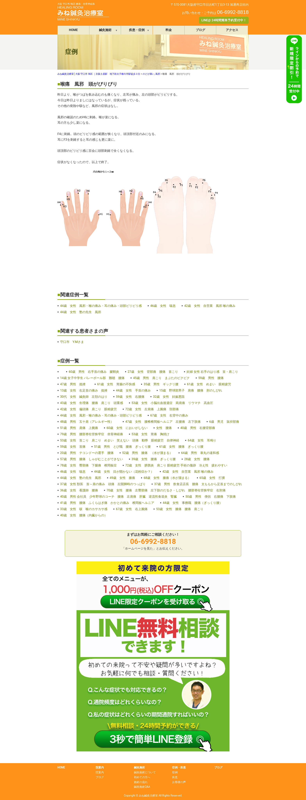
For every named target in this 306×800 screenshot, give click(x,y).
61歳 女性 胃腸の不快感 (116, 384)
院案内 (100, 772)
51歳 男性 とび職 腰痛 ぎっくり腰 (122, 446)
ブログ (200, 30)
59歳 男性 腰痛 (211, 378)
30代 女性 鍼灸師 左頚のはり (83, 397)
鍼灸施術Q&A (142, 786)
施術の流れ (141, 782)
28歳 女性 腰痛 (197, 459)
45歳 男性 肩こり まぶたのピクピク (161, 378)
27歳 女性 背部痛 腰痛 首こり (153, 372)
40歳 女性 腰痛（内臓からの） (83, 515)
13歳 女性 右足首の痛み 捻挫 (83, 390)
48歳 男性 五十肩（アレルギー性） (88, 422)
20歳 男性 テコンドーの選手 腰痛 (87, 453)
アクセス (232, 30)
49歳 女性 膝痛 (122, 478)
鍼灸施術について (145, 772)
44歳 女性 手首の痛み (133, 390)
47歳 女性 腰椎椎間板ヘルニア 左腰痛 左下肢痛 (163, 422)
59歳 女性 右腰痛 (130, 397)
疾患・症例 (137, 30)
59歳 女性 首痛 (72, 446)
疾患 (175, 777)
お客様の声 (179, 782)
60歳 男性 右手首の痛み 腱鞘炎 (94, 372)
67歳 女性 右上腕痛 (132, 509)
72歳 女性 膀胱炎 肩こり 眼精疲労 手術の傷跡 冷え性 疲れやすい (176, 465)
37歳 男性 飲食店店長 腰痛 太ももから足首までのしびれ (198, 484)
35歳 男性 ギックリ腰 (161, 384)
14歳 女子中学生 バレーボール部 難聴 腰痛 (92, 378)
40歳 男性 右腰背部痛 (197, 428)
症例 (175, 772)
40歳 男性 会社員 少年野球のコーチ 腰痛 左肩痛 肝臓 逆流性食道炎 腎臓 (118, 496)
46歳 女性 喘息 (163, 306)
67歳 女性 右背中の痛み (170, 415)
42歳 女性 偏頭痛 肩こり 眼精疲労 (88, 409)
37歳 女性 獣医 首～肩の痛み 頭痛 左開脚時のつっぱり (103, 484)
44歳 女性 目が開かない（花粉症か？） (124, 471)
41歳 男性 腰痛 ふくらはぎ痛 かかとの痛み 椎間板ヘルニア (107, 503)
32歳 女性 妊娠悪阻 (169, 397)
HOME (73, 30)
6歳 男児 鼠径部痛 (224, 422)
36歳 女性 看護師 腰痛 (79, 490)
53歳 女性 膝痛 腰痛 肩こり (179, 509)
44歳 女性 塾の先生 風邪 (80, 312)
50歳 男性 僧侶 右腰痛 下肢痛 (210, 496)
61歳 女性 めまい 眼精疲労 (209, 384)
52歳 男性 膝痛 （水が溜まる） (147, 453)
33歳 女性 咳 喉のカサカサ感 (83, 509)
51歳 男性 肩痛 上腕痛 (79, 428)
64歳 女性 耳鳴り (202, 440)
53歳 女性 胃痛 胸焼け (150, 434)
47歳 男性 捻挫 (74, 384)
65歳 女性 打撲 (212, 478)
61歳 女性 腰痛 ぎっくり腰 (181, 446)
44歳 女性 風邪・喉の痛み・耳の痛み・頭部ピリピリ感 (101, 306)
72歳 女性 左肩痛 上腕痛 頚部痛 (152, 409)
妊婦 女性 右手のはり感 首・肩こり (212, 372)
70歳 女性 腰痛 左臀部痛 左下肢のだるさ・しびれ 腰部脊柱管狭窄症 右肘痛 (166, 490)
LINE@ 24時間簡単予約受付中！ (223, 20)
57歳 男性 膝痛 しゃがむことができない (91, 459)
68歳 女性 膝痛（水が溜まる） (167, 478)
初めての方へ (142, 777)
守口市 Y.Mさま (72, 342)
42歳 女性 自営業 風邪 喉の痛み (209, 306)
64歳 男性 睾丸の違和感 (200, 453)
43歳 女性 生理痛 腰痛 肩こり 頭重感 (91, 403)
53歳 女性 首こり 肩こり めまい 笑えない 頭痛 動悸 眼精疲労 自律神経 (119, 440)
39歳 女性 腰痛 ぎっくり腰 (154, 459)
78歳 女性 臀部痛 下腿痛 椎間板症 (88, 465)
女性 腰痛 (164, 428)
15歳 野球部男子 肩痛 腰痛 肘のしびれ (190, 390)
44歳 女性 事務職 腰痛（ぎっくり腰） (192, 503)
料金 (168, 30)
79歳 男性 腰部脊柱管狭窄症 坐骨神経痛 (91, 434)
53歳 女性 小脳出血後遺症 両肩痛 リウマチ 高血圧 (172, 403)
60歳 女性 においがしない (127, 428)
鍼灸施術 (105, 30)
